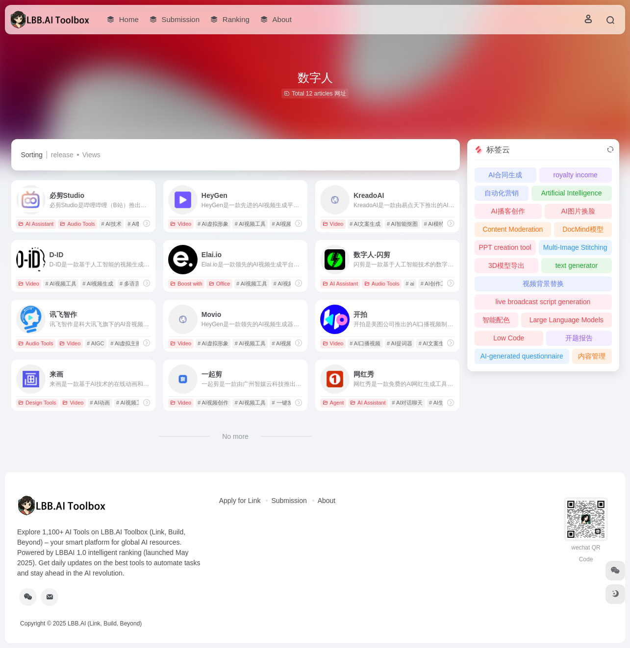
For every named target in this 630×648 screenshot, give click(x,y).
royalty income (576, 175)
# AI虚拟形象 (213, 224)
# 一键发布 (285, 403)
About (327, 500)
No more (235, 436)
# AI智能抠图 (402, 224)
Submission (288, 500)
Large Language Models (566, 320)
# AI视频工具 (250, 224)
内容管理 (591, 356)
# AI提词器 (399, 343)
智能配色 (496, 320)
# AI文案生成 (365, 224)
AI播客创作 (508, 211)
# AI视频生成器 (290, 343)
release (62, 155)
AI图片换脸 (578, 211)
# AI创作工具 (436, 284)
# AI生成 (439, 403)
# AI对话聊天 (407, 403)
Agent (333, 403)
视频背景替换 (543, 284)
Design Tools (37, 403)
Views (91, 155)
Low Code (508, 338)
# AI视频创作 (213, 403)
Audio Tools (77, 224)
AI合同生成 (505, 175)
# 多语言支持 (135, 284)
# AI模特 (434, 224)
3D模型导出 (506, 265)
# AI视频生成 (287, 224)
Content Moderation (512, 229)
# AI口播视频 (365, 343)
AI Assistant (35, 224)
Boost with (186, 284)
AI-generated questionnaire (521, 356)
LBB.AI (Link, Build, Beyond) (105, 623)
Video (180, 224)
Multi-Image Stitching (575, 247)
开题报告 (579, 338)
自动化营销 (501, 193)
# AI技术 (111, 224)
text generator (576, 265)
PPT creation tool (505, 247)
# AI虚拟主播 (125, 343)
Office (219, 284)
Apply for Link (240, 500)
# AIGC (95, 343)
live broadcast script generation (543, 302)
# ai (409, 284)
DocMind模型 (582, 229)
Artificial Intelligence (571, 193)
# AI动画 (100, 403)
